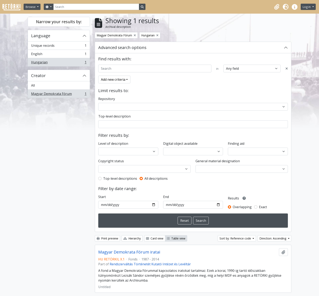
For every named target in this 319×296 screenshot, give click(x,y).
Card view (154, 238)
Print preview (107, 238)
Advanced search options (122, 47)
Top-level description (114, 116)
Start (102, 197)
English (58, 54)
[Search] (96, 7)
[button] (276, 6)
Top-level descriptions (120, 178)
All (33, 85)
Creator (38, 75)
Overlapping (242, 207)
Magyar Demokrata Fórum (58, 94)
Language (40, 35)
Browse (30, 7)
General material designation (218, 161)
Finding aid (236, 143)
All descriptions (156, 178)
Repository (106, 99)
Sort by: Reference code (236, 238)
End (166, 197)
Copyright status (111, 161)
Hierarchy (132, 238)
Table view (176, 238)
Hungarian (58, 63)
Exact (263, 207)
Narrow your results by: (59, 21)
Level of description (113, 143)
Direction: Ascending (273, 238)
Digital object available (180, 143)
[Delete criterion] (286, 68)
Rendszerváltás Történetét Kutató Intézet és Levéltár (150, 264)
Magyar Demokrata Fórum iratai (129, 252)
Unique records (58, 46)
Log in (307, 7)
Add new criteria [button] (113, 79)
